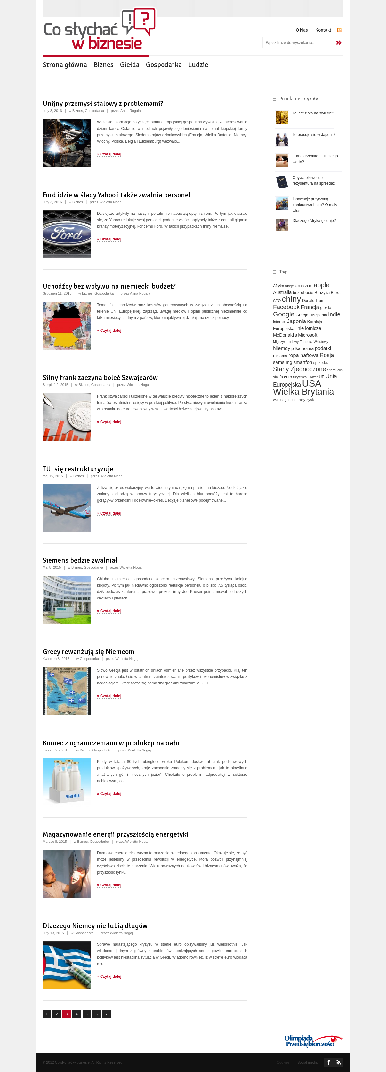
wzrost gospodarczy (289, 400)
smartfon (302, 362)
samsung (282, 362)
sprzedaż (321, 362)
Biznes (103, 64)
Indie (334, 314)
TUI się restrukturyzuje (78, 469)
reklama (280, 356)
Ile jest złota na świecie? (313, 113)
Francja (310, 307)
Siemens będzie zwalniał (80, 560)
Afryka (278, 286)
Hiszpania (318, 315)
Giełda (130, 64)
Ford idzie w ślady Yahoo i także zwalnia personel (117, 194)
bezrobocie (303, 292)
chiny (291, 299)
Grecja (302, 315)
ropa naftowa (303, 355)
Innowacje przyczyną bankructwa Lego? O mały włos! (315, 205)
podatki (323, 348)
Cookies (283, 1062)
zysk (310, 400)
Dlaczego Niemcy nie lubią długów (95, 925)
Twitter (313, 377)
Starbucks (335, 370)
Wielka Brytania (303, 392)
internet (279, 322)
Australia (282, 292)
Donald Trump (314, 300)
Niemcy (281, 348)
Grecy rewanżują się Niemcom (88, 651)
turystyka (300, 377)
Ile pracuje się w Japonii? (314, 134)
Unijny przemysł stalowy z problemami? (103, 103)
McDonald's (285, 335)
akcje (289, 286)
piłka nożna (302, 348)
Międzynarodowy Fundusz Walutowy (300, 342)
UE (321, 377)
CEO (277, 301)
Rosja (327, 355)
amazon (303, 285)
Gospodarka (164, 64)
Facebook (286, 307)
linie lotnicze (308, 328)
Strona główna (65, 64)
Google (283, 314)
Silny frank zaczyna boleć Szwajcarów (100, 377)
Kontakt (323, 30)
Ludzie (198, 64)
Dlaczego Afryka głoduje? (314, 220)
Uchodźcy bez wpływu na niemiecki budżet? (109, 286)
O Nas (302, 30)
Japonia (296, 321)
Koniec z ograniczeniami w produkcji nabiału (111, 743)
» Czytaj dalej (109, 154)
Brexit (336, 292)
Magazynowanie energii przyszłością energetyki (115, 834)
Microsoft (307, 335)
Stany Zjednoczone (299, 369)
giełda (325, 307)
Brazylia (322, 292)
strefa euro (282, 377)
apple (322, 285)
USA (311, 383)
